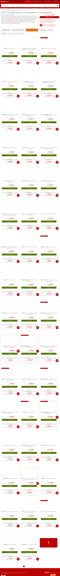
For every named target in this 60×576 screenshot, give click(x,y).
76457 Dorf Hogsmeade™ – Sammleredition (12, 247)
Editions (42, 346)
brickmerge (47, 572)
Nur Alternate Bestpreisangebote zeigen (18, 33)
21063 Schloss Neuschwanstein (30, 82)
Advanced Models (44, 114)
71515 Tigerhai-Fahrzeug (32, 544)
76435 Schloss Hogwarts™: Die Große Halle (51, 313)
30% (18, 63)
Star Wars (24, 48)
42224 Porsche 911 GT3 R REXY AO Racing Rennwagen (31, 479)
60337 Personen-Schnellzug (11, 445)
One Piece (45, 81)
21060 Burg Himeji (13, 478)
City (22, 247)
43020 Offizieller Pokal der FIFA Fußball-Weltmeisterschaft (50, 346)
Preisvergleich (27, 1)
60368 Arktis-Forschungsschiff (50, 511)
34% (57, 162)
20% (38, 63)
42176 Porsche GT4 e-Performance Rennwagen (10, 346)
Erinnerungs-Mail (48, 19)
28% (57, 63)
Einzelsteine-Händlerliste (10, 18)
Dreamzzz (24, 544)
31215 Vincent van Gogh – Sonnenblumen (10, 181)
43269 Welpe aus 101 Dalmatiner (11, 511)
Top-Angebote (5, 30)
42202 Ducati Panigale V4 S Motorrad (50, 181)
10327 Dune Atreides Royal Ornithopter (31, 346)
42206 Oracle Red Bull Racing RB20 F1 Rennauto (50, 148)
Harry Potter (4, 114)
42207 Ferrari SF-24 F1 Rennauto (31, 148)
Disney (2, 511)
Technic (5, 48)
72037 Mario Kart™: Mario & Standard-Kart (12, 413)
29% (18, 129)
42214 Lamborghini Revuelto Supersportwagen (31, 313)
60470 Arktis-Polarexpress (10, 280)
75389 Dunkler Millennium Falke (31, 379)
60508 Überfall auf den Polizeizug (30, 247)
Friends (2, 379)
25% (57, 360)
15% (18, 261)
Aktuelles (37, 1)
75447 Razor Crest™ (12, 544)
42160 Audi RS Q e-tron (31, 412)
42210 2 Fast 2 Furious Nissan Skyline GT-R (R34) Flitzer (30, 512)
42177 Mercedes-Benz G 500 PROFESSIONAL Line (31, 115)
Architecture (26, 81)
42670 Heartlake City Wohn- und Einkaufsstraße (11, 379)
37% (57, 228)
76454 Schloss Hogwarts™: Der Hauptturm (12, 115)
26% (38, 483)
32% (38, 294)
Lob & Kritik (53, 575)
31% (18, 162)
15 (35, 566)
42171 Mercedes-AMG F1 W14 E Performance (31, 214)
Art (4, 180)
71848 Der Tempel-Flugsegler (50, 247)
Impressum (57, 572)
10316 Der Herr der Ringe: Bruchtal (51, 115)
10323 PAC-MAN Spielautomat (51, 413)
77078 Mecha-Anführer (12, 147)
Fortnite (4, 147)
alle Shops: (10, 60)
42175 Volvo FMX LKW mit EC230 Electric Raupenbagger (10, 214)
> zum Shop (9, 56)
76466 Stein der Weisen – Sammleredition (31, 446)
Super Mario (4, 412)
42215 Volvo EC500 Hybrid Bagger (11, 82)
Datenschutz (52, 572)
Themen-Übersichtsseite (10, 17)
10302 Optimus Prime (52, 379)
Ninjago (42, 247)
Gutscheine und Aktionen (19, 19)
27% (38, 351)
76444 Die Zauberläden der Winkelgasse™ (51, 280)
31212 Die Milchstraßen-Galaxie (49, 213)
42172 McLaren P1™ (12, 48)
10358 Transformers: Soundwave (32, 280)
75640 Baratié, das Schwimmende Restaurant (49, 82)
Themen (47, 1)
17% (57, 129)
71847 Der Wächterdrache (50, 478)
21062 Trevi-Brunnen (51, 445)
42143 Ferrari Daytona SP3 (50, 48)
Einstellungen (55, 1)
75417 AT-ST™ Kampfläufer (12, 313)
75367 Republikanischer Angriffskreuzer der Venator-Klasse (29, 49)
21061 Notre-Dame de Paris (32, 181)
